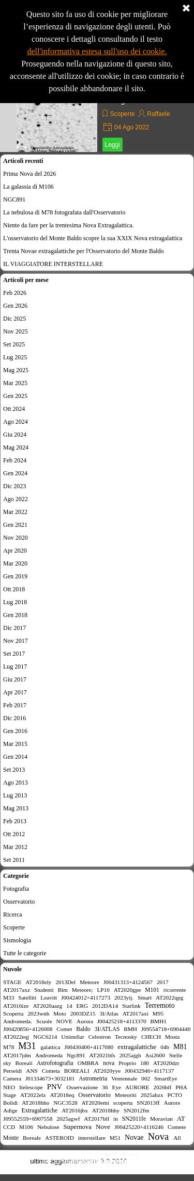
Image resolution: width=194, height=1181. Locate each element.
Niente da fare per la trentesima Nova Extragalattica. (68, 225)
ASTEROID (59, 1138)
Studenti (44, 990)
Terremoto (160, 1005)
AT (181, 1118)
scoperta (123, 1103)
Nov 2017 (15, 640)
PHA (181, 1087)
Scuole (44, 1021)
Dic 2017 (14, 627)
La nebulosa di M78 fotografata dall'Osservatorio (64, 212)
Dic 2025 (14, 318)
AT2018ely (38, 982)
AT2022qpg (169, 997)
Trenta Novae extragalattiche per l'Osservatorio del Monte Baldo (83, 251)
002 (145, 1078)
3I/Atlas (108, 1013)
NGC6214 (45, 1037)
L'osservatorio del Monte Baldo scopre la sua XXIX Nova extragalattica (92, 238)
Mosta (172, 1037)
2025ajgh (130, 1055)
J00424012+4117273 (85, 997)
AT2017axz (16, 990)
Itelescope (31, 1087)
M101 (152, 990)
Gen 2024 (15, 473)
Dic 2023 (14, 486)
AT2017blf (96, 1119)
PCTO (175, 1095)
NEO (9, 1087)
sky (7, 1063)
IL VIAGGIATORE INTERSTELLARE (53, 264)
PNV (55, 1087)
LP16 (103, 990)
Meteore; (82, 990)
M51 (115, 1138)
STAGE (12, 982)
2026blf (162, 1087)
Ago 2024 (15, 421)
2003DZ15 (83, 1013)
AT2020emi (95, 1103)
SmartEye (165, 1078)
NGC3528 (65, 1103)
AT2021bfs (102, 1055)
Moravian (161, 1119)
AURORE (137, 1087)
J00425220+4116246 (138, 1127)
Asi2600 (155, 1055)
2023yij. (123, 997)
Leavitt (48, 997)
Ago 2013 (15, 782)
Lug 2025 (15, 357)
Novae (134, 1137)
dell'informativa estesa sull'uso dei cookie (96, 51)
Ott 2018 (14, 589)
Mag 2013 (15, 808)
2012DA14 (105, 1006)
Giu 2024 (14, 434)
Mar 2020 (15, 563)
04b (164, 1047)
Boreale (32, 1138)
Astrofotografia (55, 1063)
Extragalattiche (39, 1110)
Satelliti (27, 997)
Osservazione (82, 1087)
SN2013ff (148, 1103)
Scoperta (13, 1013)
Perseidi (12, 1071)
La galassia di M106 (28, 186)
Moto (59, 1013)
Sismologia (17, 940)
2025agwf (68, 1119)
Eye (116, 1087)
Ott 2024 (14, 408)
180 (144, 1063)
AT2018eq (62, 1095)
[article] (97, 113)
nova (108, 1063)
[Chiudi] (186, 9)
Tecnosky (126, 1037)
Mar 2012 (15, 847)
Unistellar (72, 1037)
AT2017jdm (17, 1055)
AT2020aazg (47, 1006)
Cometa (51, 1071)
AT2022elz (33, 1095)
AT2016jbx (75, 1110)
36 (105, 1087)
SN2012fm (137, 1110)
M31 (27, 1046)
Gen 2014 (15, 756)
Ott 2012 (14, 834)
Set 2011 (14, 859)
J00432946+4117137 (149, 1071)
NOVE (64, 1021)
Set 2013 (14, 769)
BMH (130, 1029)
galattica (50, 1047)
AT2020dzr (166, 1063)
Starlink (131, 1006)
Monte (11, 1138)
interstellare (92, 1138)
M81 (180, 1047)
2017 (163, 982)
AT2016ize (16, 1006)
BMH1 (159, 1021)
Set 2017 (14, 653)
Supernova (77, 1126)
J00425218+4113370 (121, 1021)
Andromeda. (17, 1021)
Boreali (24, 1063)
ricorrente (174, 990)
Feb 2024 (14, 460)
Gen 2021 (15, 524)
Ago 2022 (15, 499)
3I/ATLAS (107, 1029)
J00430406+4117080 (88, 1047)
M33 (8, 997)
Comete (177, 1127)
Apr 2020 (15, 550)
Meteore (89, 982)
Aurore (171, 1103)
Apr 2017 (15, 692)
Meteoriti (126, 1095)
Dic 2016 (14, 718)
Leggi (112, 144)
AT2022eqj (16, 1037)
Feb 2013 (14, 821)
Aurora (85, 1021)
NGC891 (14, 199)
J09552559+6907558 (27, 1119)
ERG (82, 1006)
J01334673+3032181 (49, 1078)
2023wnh (38, 1013)
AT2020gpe (127, 990)
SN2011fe (134, 1119)
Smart (145, 997)
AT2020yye (107, 1071)
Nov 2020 (15, 537)
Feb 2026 (14, 292)
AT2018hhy (106, 1110)
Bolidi (10, 1103)
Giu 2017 (14, 679)
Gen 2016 (15, 731)
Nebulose (48, 1127)
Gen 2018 (15, 615)
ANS (32, 1071)
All (177, 1138)
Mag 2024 (15, 447)
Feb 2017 (14, 705)
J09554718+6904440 (165, 1029)
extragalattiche (136, 1047)
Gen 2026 (15, 305)
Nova (158, 1136)
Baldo (83, 1029)
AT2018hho (35, 1103)
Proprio (127, 1063)
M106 (26, 1127)
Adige (10, 1110)
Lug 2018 (15, 602)
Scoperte (122, 114)
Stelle (176, 1055)
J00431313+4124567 (128, 982)
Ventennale (124, 1078)
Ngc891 (76, 1055)
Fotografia (16, 888)
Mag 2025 (15, 370)
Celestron (99, 1037)
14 (69, 1006)
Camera (12, 1078)
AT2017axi (135, 1013)
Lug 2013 (15, 795)
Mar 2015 (15, 743)
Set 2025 (14, 344)
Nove (103, 1126)
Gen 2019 (15, 576)
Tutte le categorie (25, 953)
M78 (8, 1047)
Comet (64, 1029)
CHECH (151, 1037)
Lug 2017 (15, 666)
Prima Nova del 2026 (29, 173)
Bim (62, 990)
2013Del (65, 982)
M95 (158, 1013)
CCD (9, 1127)
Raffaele (158, 114)
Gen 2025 (15, 396)
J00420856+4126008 (27, 1029)
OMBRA (88, 1063)
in (115, 1119)
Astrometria (93, 1078)
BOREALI (76, 1071)
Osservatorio (19, 901)
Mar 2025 (15, 383)
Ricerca (12, 914)
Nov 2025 (15, 331)
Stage (9, 1095)
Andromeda (49, 1055)
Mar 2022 (15, 511)
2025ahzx (152, 1095)
